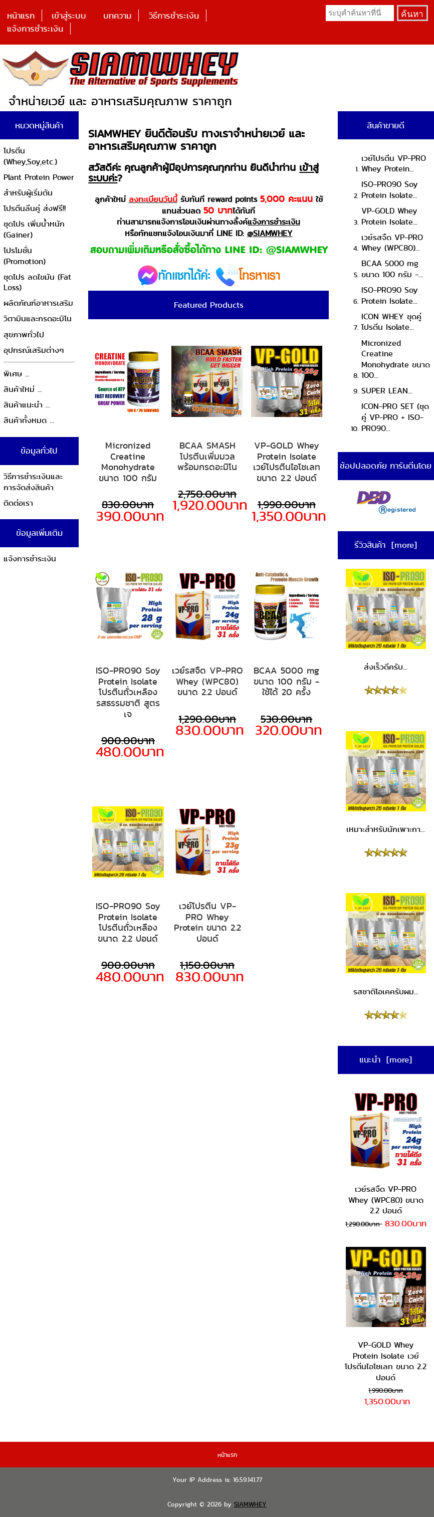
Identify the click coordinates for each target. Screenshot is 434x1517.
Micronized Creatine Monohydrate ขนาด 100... (395, 359)
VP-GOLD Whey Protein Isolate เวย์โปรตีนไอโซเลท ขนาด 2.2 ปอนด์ (286, 461)
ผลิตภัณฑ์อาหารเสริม (38, 303)
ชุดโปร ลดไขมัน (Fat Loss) (37, 282)
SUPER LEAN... (386, 390)
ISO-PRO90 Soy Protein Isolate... (389, 189)
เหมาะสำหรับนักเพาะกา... (386, 783)
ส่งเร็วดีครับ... (386, 621)
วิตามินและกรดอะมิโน (38, 318)
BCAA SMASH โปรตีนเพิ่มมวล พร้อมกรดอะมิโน (207, 456)
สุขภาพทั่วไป (24, 334)
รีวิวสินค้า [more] (385, 545)
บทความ (117, 16)
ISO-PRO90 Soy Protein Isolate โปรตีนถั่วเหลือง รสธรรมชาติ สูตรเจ (128, 692)
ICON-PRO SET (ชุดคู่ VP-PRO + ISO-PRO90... (395, 417)
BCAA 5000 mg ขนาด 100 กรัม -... (392, 269)
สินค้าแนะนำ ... (27, 404)
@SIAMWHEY (270, 233)
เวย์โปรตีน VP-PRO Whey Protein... (393, 163)
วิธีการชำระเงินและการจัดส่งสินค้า (33, 482)
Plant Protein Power (39, 177)
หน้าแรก (21, 16)
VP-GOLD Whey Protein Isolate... (389, 216)
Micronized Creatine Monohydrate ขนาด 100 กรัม (128, 461)
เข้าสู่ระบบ (69, 16)
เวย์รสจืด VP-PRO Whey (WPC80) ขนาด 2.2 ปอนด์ (207, 681)
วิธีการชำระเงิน (174, 16)
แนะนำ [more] (385, 1059)
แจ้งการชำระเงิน (35, 29)
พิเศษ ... (17, 373)
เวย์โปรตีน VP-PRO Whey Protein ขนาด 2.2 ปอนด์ (207, 922)
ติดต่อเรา (18, 503)
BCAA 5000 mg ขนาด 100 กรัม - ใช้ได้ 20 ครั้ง (286, 681)
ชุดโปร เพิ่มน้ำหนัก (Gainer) (34, 229)
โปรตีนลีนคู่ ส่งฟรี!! (35, 208)
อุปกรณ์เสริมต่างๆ (34, 350)
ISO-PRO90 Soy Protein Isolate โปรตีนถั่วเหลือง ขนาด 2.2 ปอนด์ (128, 922)
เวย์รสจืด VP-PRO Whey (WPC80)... (392, 243)
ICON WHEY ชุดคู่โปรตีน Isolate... (391, 322)
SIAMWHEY (250, 1504)
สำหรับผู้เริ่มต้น (28, 192)
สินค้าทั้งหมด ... (29, 420)
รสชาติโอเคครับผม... (386, 945)
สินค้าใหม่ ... (23, 389)
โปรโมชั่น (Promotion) (25, 256)
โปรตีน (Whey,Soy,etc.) (30, 156)
